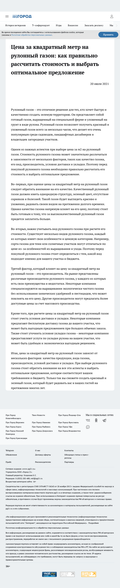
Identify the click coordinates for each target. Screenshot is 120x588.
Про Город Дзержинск (42, 431)
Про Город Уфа (65, 426)
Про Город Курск (13, 426)
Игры (59, 25)
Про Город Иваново (41, 422)
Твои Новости (38, 415)
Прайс (8, 462)
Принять (108, 34)
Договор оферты (43, 454)
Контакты (69, 450)
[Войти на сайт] (111, 16)
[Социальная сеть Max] (88, 427)
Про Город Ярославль (68, 422)
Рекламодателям (43, 462)
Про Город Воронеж (15, 422)
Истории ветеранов (15, 25)
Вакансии (73, 25)
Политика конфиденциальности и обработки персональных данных (37, 528)
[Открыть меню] (7, 16)
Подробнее (93, 523)
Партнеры (69, 462)
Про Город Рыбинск (41, 426)
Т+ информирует (41, 25)
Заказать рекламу (94, 25)
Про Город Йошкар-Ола (69, 415)
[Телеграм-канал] (104, 420)
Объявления (11, 454)
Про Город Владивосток (69, 431)
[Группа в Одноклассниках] (96, 420)
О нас (37, 450)
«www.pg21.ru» (28, 469)
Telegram (10, 450)
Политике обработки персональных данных (31, 35)
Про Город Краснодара (16, 438)
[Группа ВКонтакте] (88, 420)
